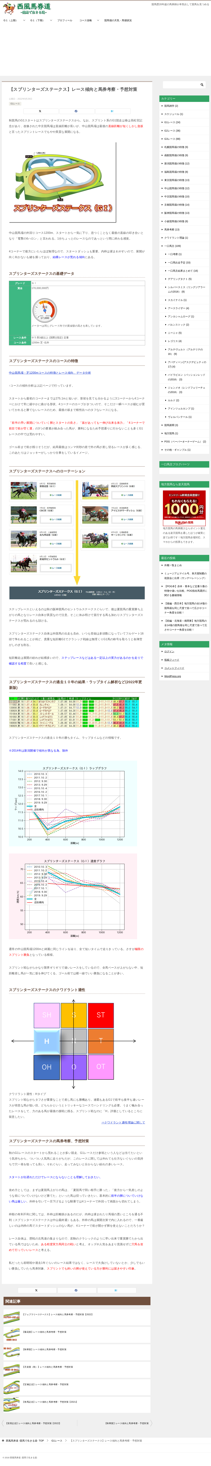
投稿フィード (171, 659)
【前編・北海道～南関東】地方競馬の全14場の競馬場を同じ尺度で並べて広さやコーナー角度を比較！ (185, 625)
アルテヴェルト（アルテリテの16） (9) (185, 351)
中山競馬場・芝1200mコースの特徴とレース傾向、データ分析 (50, 372)
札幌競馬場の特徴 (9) (176, 147)
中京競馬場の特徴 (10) (176, 196)
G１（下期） (37, 20)
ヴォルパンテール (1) (180, 416)
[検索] (184, 84)
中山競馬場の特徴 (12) (176, 188)
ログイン (169, 651)
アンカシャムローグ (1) (181, 316)
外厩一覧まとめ (173, 565)
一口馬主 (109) (172, 246)
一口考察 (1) (175, 254)
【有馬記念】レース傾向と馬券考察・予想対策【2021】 (50, 1402)
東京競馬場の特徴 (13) (176, 180)
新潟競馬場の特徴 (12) (176, 163)
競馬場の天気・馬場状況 (118, 20)
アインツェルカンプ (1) (181, 408)
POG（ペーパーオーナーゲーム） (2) (185, 441)
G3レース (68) (172, 138)
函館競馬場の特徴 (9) (176, 155)
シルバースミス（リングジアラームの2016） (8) (186, 289)
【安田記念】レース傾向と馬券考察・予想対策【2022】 (33, 1423)
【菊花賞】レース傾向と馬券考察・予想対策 (44, 1332)
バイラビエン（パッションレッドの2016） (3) (186, 377)
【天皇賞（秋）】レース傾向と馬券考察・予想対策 (47, 1367)
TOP (25, 1440)
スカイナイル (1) (177, 300)
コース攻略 (85, 20)
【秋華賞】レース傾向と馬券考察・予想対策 (44, 1349)
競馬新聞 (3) (171, 425)
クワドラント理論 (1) (176, 237)
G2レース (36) (172, 130)
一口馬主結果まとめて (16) (183, 270)
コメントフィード (174, 668)
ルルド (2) (173, 400)
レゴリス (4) (175, 341)
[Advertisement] (105, 51)
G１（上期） (11, 20)
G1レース (15, 103)
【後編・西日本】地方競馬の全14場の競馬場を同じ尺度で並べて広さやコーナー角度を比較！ (185, 608)
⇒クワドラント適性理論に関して (123, 1122)
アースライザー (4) (178, 308)
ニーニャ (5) (175, 332)
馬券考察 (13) (171, 229)
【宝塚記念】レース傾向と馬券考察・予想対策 (45, 1384)
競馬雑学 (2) (171, 105)
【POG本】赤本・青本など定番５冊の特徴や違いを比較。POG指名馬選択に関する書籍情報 (185, 591)
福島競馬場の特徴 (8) (176, 171)
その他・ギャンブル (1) (177, 449)
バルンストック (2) (178, 324)
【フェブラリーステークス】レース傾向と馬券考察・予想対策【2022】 (57, 1314)
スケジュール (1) (173, 114)
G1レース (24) (172, 122)
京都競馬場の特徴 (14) (176, 204)
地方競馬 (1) (171, 433)
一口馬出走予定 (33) (179, 262)
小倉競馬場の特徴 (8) (176, 221)
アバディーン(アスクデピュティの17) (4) (187, 364)
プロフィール (64, 20)
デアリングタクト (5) (180, 279)
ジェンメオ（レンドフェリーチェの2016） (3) (186, 390)
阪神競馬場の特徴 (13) (176, 212)
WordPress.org (172, 676)
